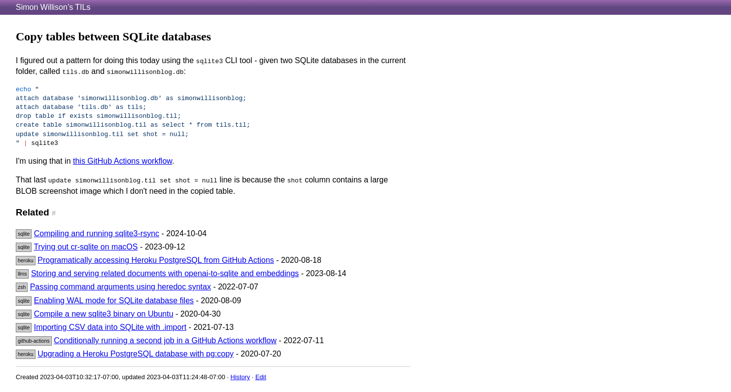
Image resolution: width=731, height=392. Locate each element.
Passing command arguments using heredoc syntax (120, 287)
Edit (260, 377)
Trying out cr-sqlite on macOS (86, 247)
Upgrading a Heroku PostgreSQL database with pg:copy (135, 354)
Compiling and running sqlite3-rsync (96, 233)
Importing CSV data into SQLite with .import (110, 327)
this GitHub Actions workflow (122, 161)
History (240, 377)
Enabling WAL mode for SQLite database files (114, 300)
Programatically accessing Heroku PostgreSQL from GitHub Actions (155, 260)
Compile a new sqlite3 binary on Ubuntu (104, 314)
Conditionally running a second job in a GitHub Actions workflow (165, 340)
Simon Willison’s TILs (53, 7)
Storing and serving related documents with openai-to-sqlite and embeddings (165, 273)
